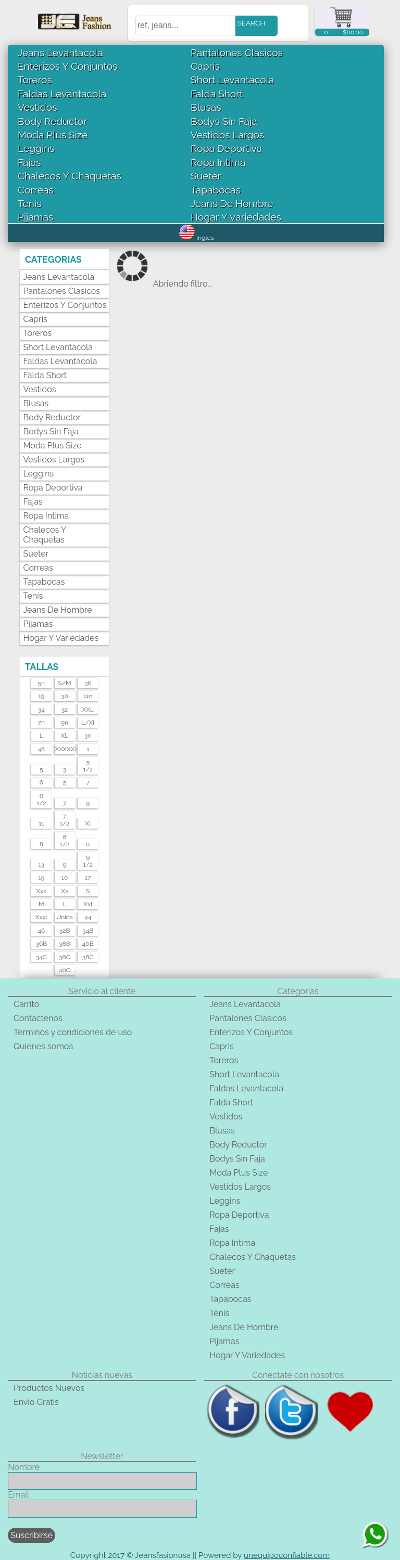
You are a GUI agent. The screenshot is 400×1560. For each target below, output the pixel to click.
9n (64, 722)
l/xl (87, 722)
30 (64, 696)
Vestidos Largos (227, 134)
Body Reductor (52, 121)
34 (41, 709)
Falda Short (217, 93)
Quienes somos (43, 1046)
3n (87, 735)
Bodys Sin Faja (224, 121)
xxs (41, 891)
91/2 (88, 861)
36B (41, 943)
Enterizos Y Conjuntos (67, 66)
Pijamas (35, 217)
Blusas (206, 107)
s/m (64, 683)
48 (41, 749)
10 (64, 877)
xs (64, 891)
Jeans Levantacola (60, 52)
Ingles (196, 237)
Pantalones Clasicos (237, 52)
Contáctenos (38, 1018)
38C (88, 957)
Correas (36, 190)
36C (64, 957)
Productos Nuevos (49, 1388)
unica (64, 917)
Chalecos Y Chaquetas (69, 176)
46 (41, 930)
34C (41, 957)
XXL (88, 709)
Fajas (29, 162)
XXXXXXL (64, 749)
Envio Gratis (36, 1402)
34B (87, 930)
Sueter (206, 176)
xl (88, 823)
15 (41, 877)
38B (64, 943)
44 (87, 917)
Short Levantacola (232, 79)
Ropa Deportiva (226, 148)
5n (41, 683)
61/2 (41, 799)
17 (88, 877)
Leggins (36, 148)
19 (41, 696)
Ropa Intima (218, 162)
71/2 (64, 820)
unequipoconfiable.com (287, 1555)
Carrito (26, 1004)
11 (41, 823)
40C (64, 970)
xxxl (41, 917)
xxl (87, 904)
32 (64, 709)
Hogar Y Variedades (236, 217)
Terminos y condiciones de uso (73, 1032)
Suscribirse (31, 1535)
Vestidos (37, 107)
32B (64, 930)
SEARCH (251, 23)
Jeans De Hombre (232, 203)
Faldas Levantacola (62, 93)
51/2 (88, 765)
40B (88, 943)
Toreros (35, 79)
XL (65, 735)
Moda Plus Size (53, 134)
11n (87, 696)
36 (88, 683)
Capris (205, 66)
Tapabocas (216, 190)
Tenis (29, 203)
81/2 (64, 840)
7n (41, 722)
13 (42, 864)
